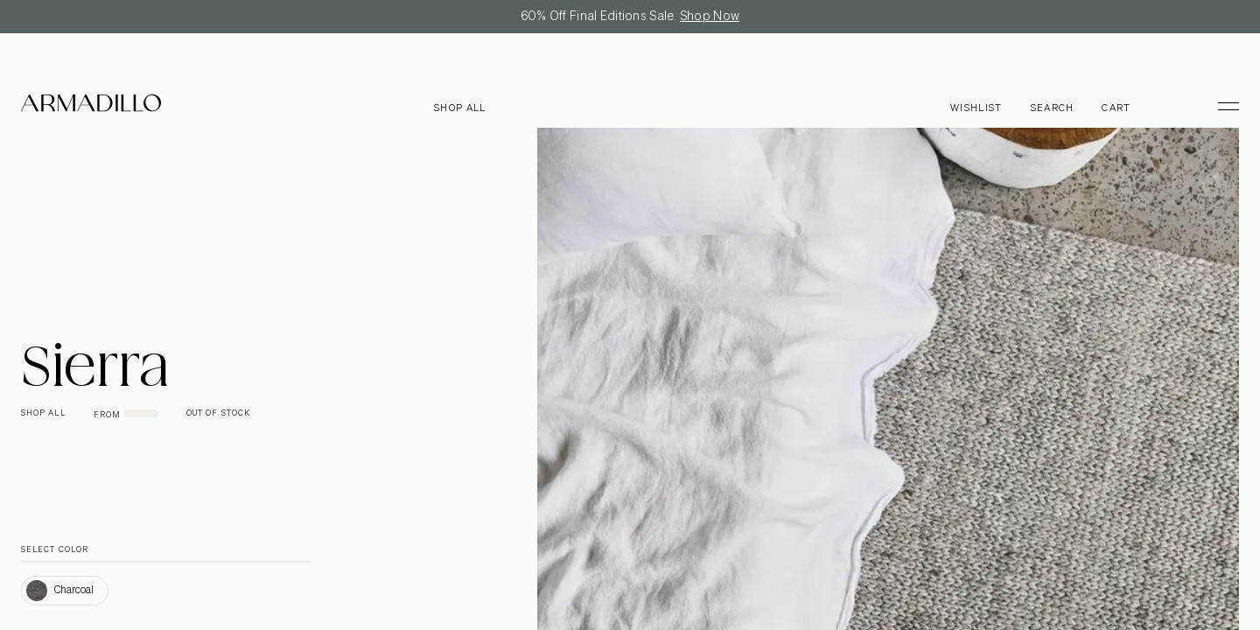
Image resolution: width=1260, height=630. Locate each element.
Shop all (460, 108)
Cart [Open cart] (1116, 108)
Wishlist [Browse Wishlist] (976, 108)
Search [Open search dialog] (1052, 108)
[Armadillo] (91, 106)
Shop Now (709, 16)
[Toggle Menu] (1220, 106)
